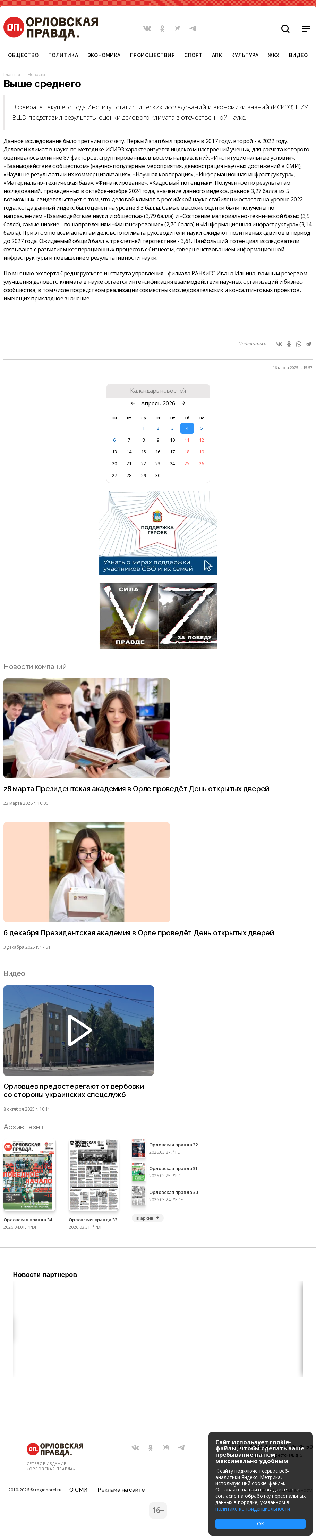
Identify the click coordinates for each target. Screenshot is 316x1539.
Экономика (104, 55)
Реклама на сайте (121, 1488)
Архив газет (23, 1127)
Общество (23, 55)
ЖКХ (274, 55)
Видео (298, 55)
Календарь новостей (158, 391)
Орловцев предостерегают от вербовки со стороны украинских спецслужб (74, 1091)
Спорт (193, 55)
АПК (217, 55)
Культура (244, 55)
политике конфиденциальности (252, 1508)
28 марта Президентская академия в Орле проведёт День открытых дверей (138, 789)
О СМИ (78, 1488)
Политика (63, 55)
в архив (147, 1219)
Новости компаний (34, 666)
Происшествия (152, 55)
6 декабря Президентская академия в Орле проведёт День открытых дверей (140, 933)
